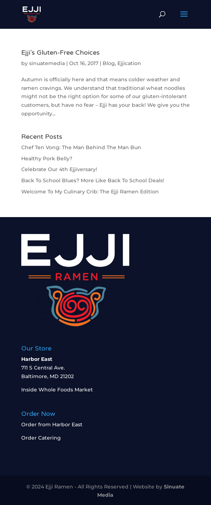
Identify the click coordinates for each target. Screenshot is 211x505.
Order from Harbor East (51, 424)
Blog (109, 63)
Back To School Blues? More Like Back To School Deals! (92, 180)
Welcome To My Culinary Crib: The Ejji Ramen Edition (90, 191)
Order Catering (41, 438)
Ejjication (129, 63)
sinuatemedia (47, 63)
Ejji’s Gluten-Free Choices (60, 52)
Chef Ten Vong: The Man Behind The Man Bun (81, 147)
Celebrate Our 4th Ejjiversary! (59, 169)
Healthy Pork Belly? (46, 158)
